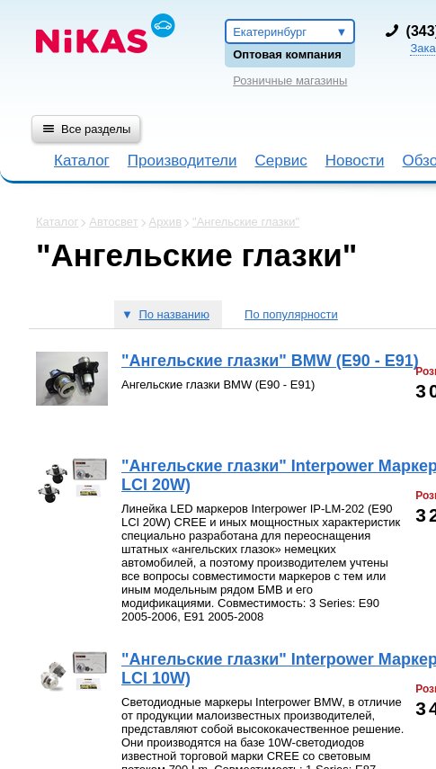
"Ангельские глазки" (245, 221)
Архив (165, 221)
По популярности (291, 314)
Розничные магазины (290, 80)
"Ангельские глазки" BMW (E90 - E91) (270, 361)
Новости (355, 160)
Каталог (82, 160)
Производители (182, 160)
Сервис (280, 160)
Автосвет (113, 221)
